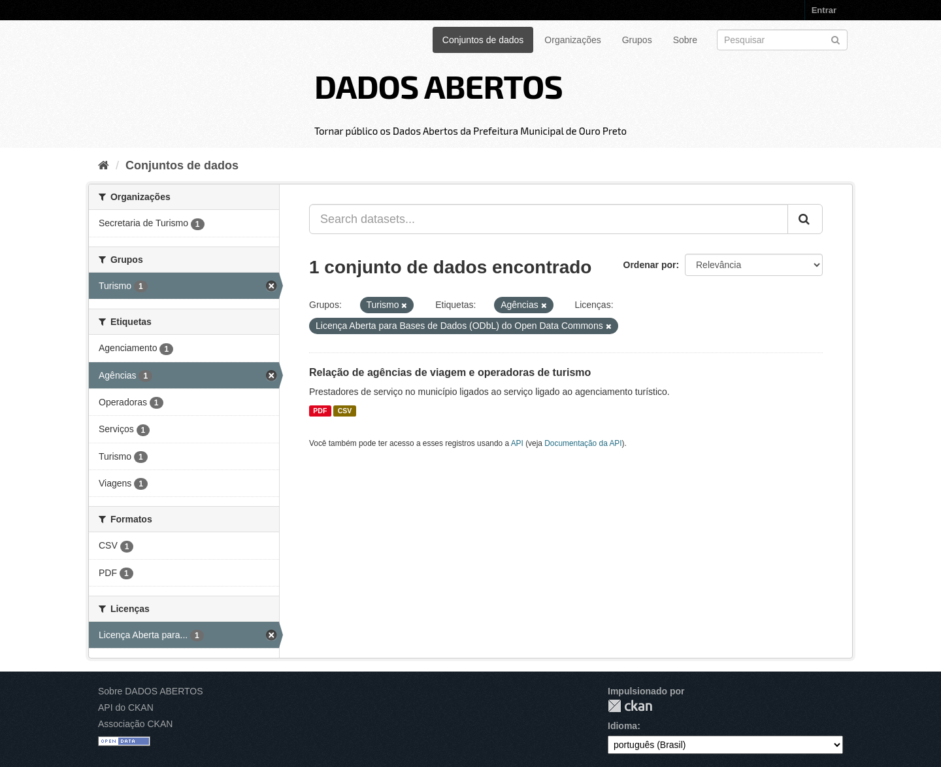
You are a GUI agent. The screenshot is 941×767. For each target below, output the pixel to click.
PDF (320, 411)
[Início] (103, 165)
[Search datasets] (782, 39)
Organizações (572, 40)
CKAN (630, 706)
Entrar (824, 10)
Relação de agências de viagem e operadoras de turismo (450, 372)
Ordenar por (649, 265)
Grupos (637, 40)
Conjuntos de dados (483, 40)
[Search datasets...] (548, 219)
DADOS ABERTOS (438, 85)
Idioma (622, 726)
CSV (345, 411)
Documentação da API (582, 443)
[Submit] (835, 38)
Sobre (685, 40)
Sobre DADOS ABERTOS (150, 691)
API (517, 443)
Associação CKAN (135, 724)
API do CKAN (126, 707)
